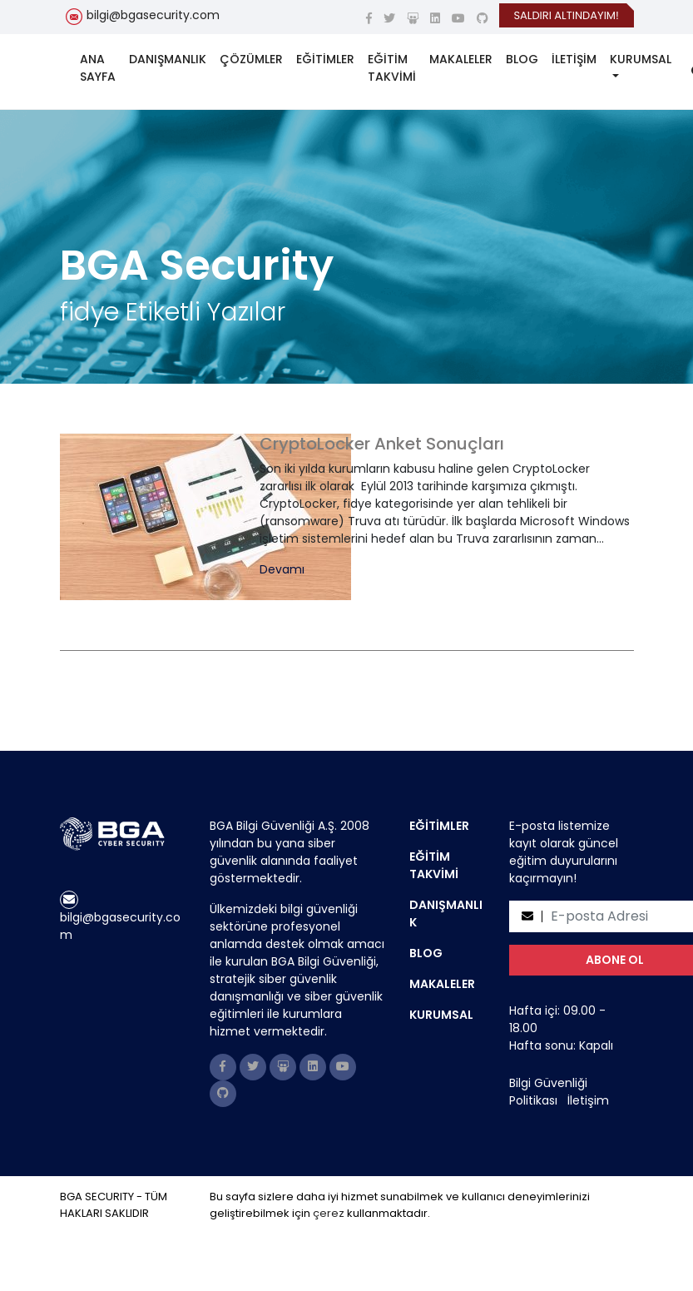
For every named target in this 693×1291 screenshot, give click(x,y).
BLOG (522, 59)
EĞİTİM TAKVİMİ (392, 68)
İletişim (588, 1100)
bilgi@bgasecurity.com (153, 15)
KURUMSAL (640, 59)
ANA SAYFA (98, 68)
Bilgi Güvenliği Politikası (548, 1092)
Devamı (282, 569)
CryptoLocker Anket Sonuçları (382, 443)
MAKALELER (461, 59)
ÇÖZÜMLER (251, 59)
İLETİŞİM (574, 59)
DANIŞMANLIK (167, 59)
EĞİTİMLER (325, 59)
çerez (328, 1213)
